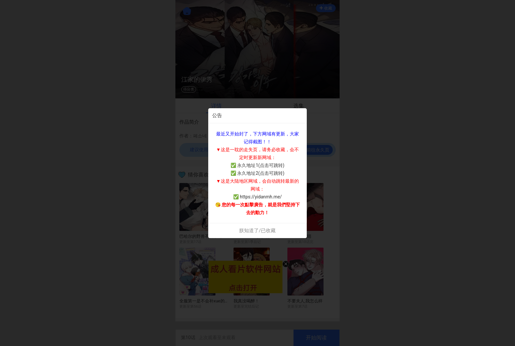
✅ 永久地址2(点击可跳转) (257, 173)
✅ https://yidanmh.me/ (257, 196)
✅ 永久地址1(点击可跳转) (257, 165)
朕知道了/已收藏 (257, 231)
